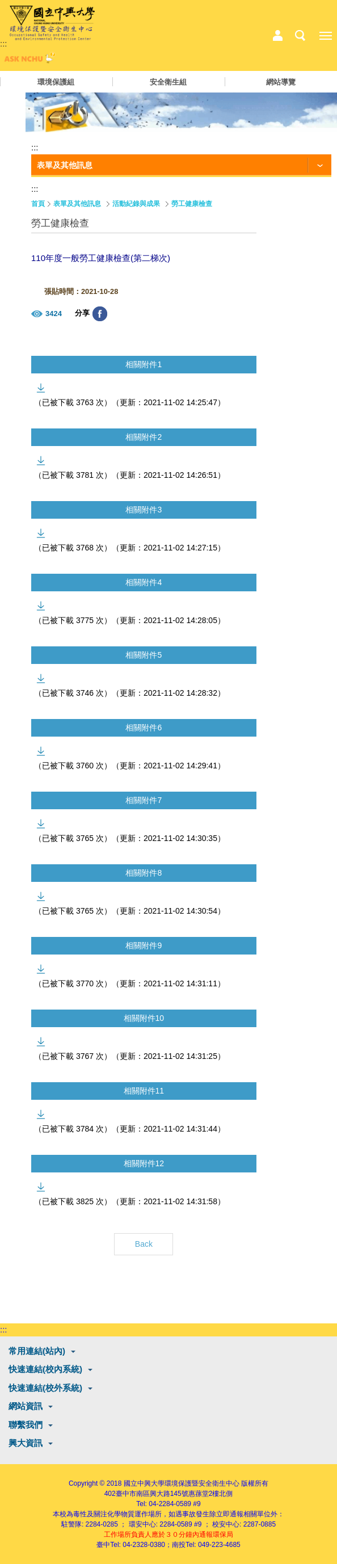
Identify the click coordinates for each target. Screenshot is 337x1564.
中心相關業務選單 (277, 35)
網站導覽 (281, 82)
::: (3, 43)
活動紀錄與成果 (136, 204)
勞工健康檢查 (191, 204)
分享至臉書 (99, 313)
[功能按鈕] (181, 165)
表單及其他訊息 (77, 204)
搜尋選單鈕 (300, 35)
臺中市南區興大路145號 (152, 1494)
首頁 (38, 204)
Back (144, 1243)
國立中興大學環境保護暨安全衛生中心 (181, 1483)
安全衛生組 (168, 82)
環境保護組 (55, 82)
